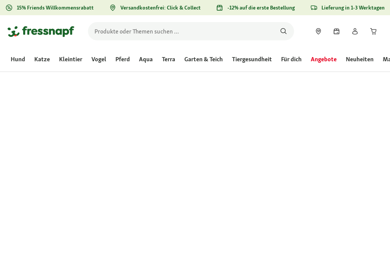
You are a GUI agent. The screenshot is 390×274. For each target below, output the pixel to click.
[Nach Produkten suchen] (283, 31)
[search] (191, 31)
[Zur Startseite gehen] (41, 31)
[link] (318, 31)
